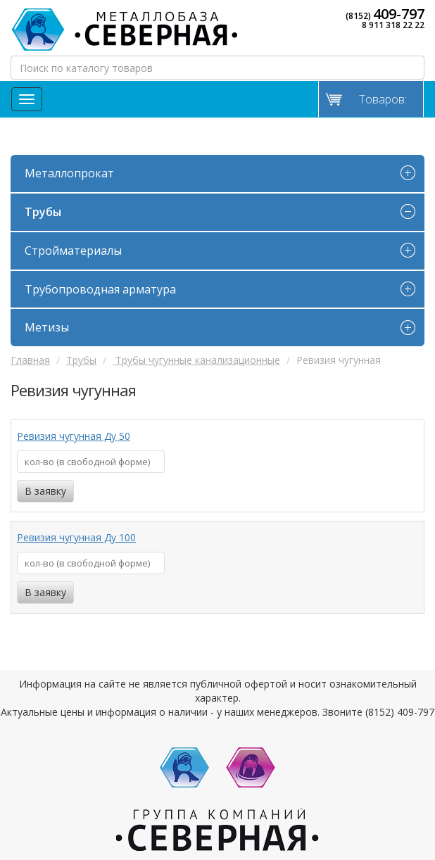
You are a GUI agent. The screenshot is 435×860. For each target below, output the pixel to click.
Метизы (47, 327)
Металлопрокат (69, 173)
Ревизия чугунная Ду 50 (73, 436)
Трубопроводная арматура (100, 289)
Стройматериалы (73, 250)
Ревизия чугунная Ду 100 (76, 537)
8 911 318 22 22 (393, 25)
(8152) (385, 14)
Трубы (43, 212)
